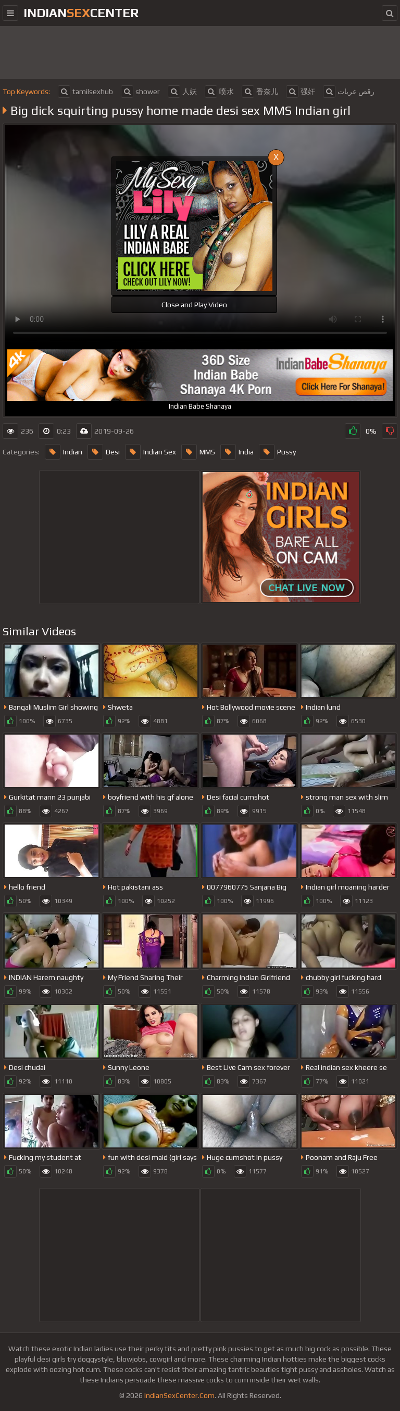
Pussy (277, 452)
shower (140, 91)
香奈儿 (260, 91)
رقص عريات (348, 91)
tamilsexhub (85, 91)
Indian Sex (150, 452)
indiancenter (81, 13)
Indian (63, 452)
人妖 (182, 91)
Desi (104, 452)
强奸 (300, 91)
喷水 (219, 91)
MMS (198, 452)
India (237, 452)
